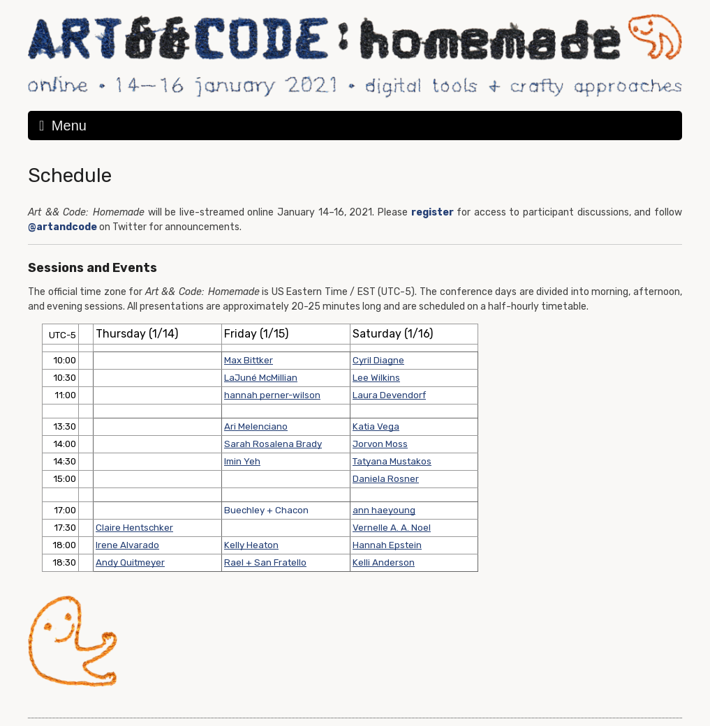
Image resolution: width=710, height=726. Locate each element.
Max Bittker (248, 360)
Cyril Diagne (378, 360)
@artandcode (62, 227)
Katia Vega (376, 426)
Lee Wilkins (376, 377)
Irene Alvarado (127, 545)
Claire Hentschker (134, 527)
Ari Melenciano (256, 426)
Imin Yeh (242, 461)
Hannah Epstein (387, 545)
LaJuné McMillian (260, 377)
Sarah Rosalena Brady (273, 444)
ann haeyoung (384, 510)
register (432, 212)
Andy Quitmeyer (130, 562)
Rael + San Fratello (265, 562)
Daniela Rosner (386, 479)
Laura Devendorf (389, 395)
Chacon (292, 510)
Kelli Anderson (384, 562)
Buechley (244, 510)
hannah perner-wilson (272, 395)
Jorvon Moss (380, 444)
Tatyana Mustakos (392, 461)
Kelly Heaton (251, 545)
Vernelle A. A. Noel (392, 527)
